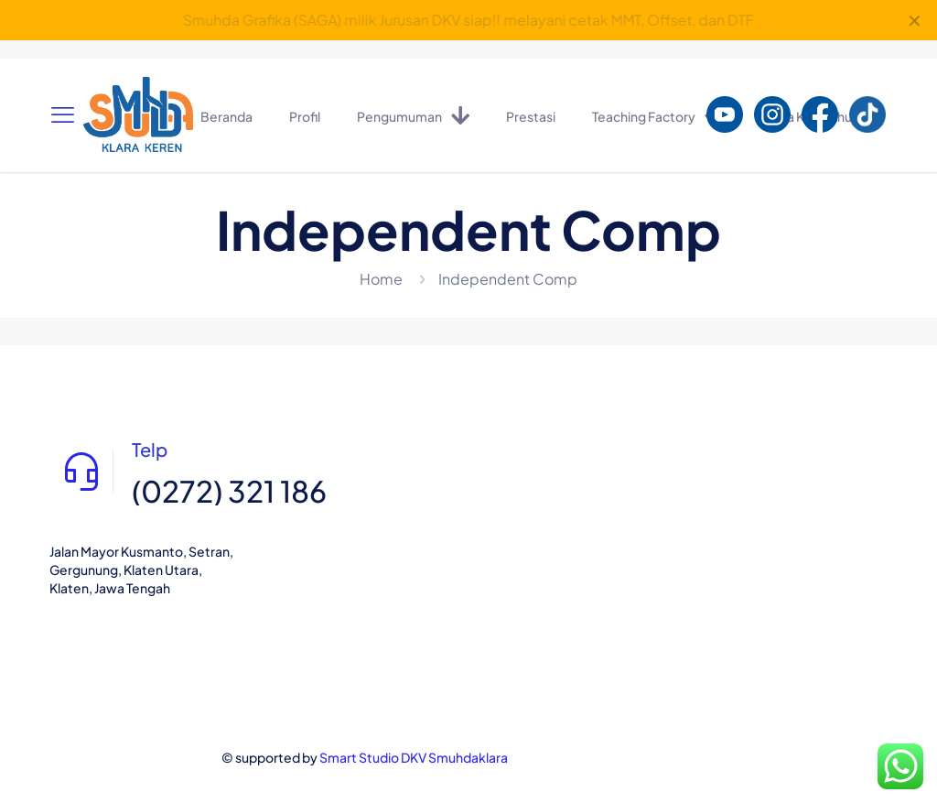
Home (381, 278)
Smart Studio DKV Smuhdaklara (413, 757)
